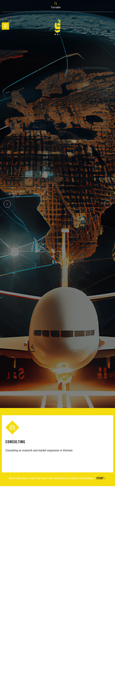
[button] (107, 204)
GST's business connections (68, 228)
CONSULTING (15, 441)
